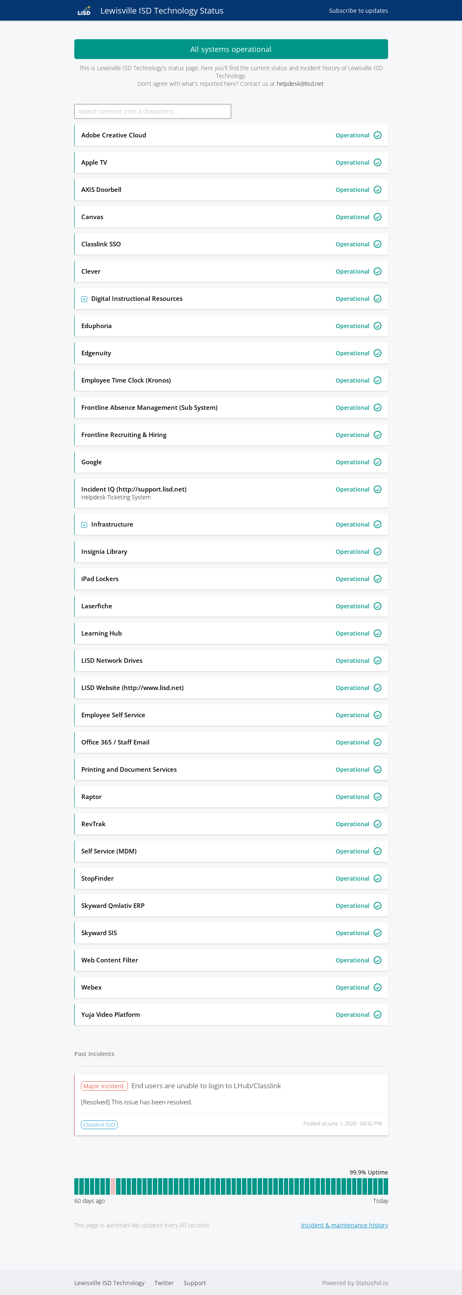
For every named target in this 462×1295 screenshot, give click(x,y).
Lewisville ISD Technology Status (149, 10)
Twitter (164, 1283)
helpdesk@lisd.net (300, 83)
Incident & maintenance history (344, 1225)
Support (195, 1283)
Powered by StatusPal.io (355, 1283)
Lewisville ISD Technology (109, 1283)
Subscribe (358, 10)
